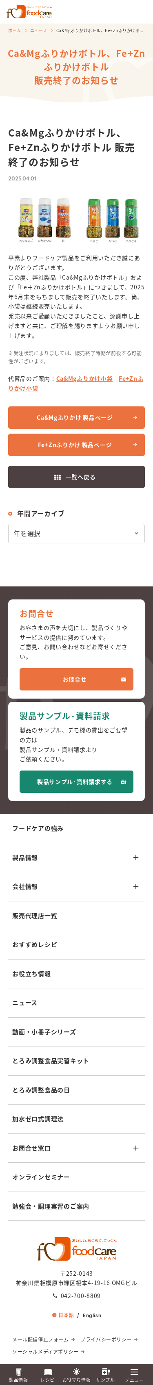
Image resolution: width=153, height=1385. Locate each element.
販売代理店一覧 (34, 915)
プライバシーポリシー (106, 1339)
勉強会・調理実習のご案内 (50, 1206)
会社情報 (25, 886)
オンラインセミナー (41, 1176)
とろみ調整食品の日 (41, 1089)
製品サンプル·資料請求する (75, 781)
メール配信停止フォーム (40, 1339)
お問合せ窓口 (31, 1148)
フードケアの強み (38, 828)
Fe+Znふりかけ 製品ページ (75, 445)
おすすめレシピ (34, 944)
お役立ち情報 (31, 973)
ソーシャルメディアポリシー (45, 1351)
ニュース (38, 30)
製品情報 (25, 857)
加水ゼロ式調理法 (38, 1118)
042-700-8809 (81, 1296)
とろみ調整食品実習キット (50, 1060)
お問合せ (75, 679)
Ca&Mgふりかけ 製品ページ (75, 417)
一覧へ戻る (81, 477)
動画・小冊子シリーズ (44, 1031)
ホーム (14, 30)
